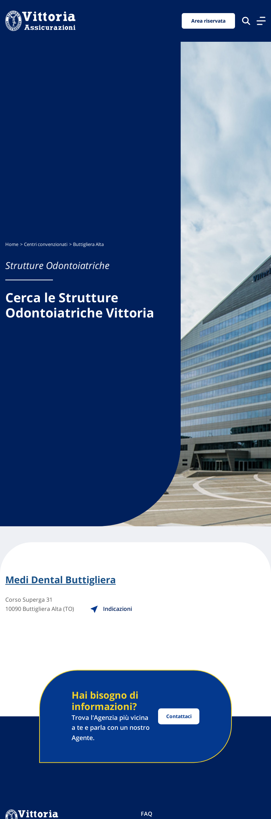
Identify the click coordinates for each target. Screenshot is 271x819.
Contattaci (179, 716)
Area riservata (208, 20)
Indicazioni (111, 609)
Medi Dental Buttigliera (60, 579)
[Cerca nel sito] (246, 21)
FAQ (146, 814)
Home (11, 244)
